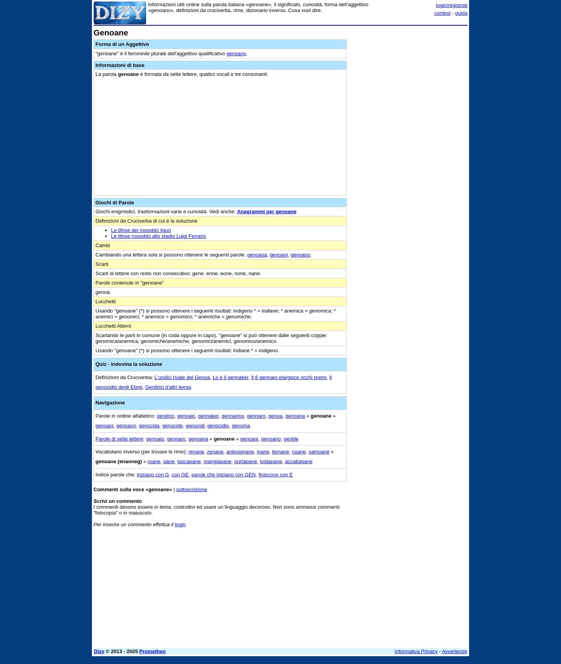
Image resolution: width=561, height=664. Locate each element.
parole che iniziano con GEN (223, 475)
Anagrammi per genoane (266, 211)
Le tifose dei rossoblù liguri (141, 230)
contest (442, 13)
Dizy (99, 651)
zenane (215, 452)
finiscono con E (275, 475)
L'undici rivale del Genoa (182, 377)
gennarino (233, 416)
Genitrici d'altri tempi (168, 387)
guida (461, 13)
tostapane (271, 461)
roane (154, 461)
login (180, 524)
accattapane (298, 461)
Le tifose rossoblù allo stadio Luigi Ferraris (158, 236)
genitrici (166, 416)
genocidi (194, 426)
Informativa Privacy (416, 651)
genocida (149, 426)
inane (263, 452)
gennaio (186, 416)
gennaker (208, 416)
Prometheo (152, 651)
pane (169, 461)
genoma (241, 426)
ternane (280, 452)
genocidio (218, 426)
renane (196, 452)
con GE (180, 475)
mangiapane (218, 461)
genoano (236, 53)
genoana (257, 255)
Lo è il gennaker (231, 377)
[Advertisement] (409, 145)
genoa (275, 416)
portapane (245, 461)
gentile (291, 439)
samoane (319, 452)
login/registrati (452, 5)
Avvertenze (454, 651)
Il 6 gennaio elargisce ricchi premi (288, 377)
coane (299, 452)
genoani (279, 255)
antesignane (240, 452)
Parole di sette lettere (119, 439)
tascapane (189, 461)
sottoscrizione (191, 489)
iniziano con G (153, 475)
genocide (172, 426)
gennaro (256, 416)
